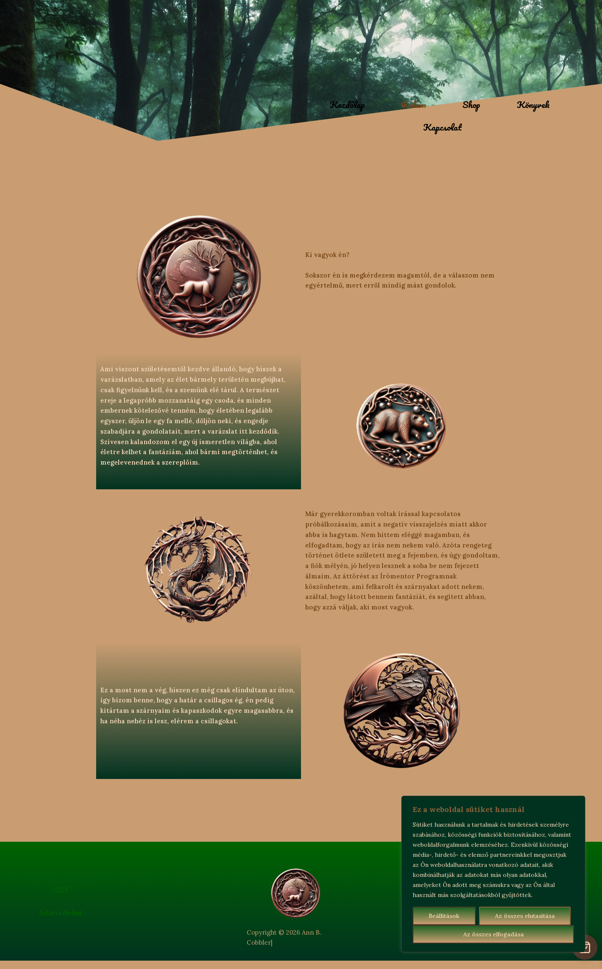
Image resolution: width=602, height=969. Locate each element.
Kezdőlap (347, 104)
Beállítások (444, 916)
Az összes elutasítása (525, 916)
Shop (471, 104)
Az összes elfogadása (493, 934)
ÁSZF (60, 889)
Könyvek (533, 104)
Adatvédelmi (60, 913)
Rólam (413, 104)
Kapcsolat (442, 127)
